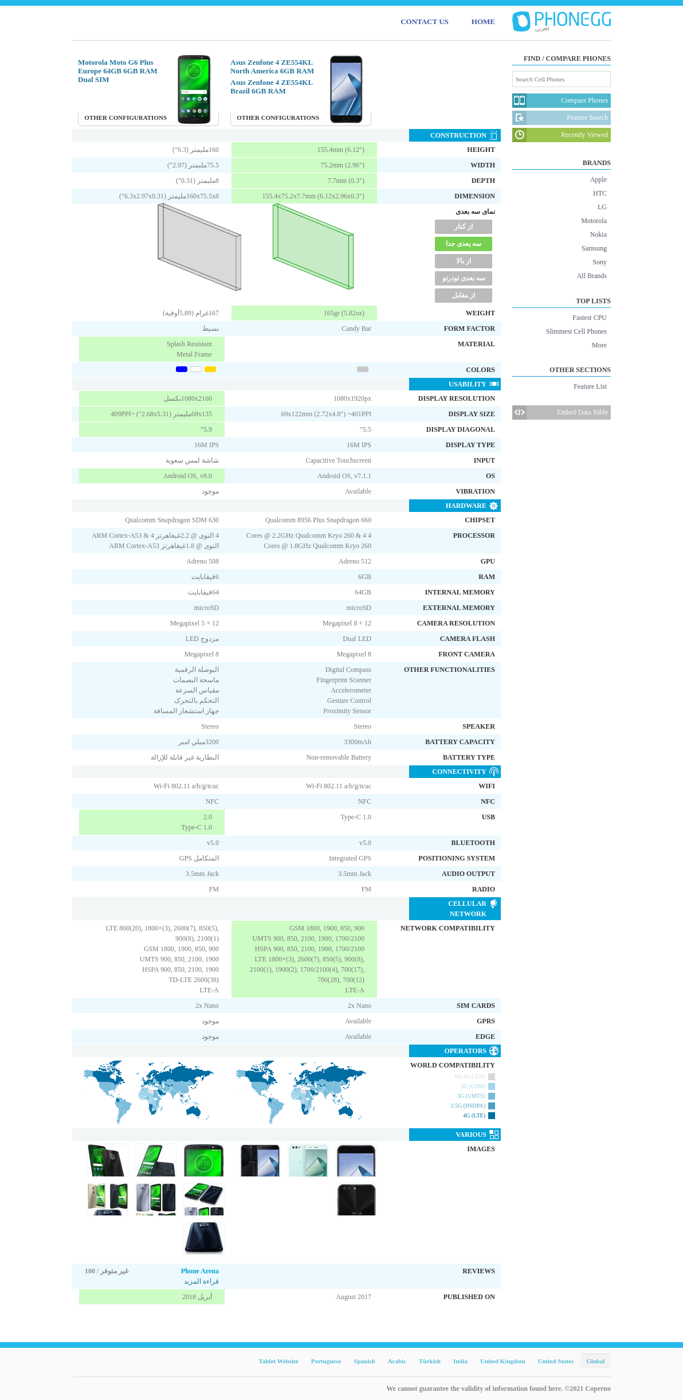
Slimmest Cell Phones (576, 331)
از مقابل (463, 295)
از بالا (463, 261)
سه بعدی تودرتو (463, 278)
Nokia (598, 234)
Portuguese (326, 1361)
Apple (598, 179)
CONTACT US (425, 21)
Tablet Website (278, 1361)
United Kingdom (502, 1361)
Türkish (430, 1361)
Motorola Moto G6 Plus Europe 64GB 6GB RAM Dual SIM (118, 71)
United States (556, 1361)
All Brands (592, 276)
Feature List (590, 386)
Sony (599, 262)
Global (595, 1361)
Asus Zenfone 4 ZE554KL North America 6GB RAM (272, 66)
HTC (600, 193)
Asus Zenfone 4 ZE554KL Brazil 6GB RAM (271, 86)
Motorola (594, 221)
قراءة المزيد (201, 1281)
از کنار (463, 226)
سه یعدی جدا (463, 244)
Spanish (364, 1361)
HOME (483, 21)
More (599, 345)
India (460, 1361)
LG (602, 207)
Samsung (594, 248)
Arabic (397, 1361)
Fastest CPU (589, 318)
